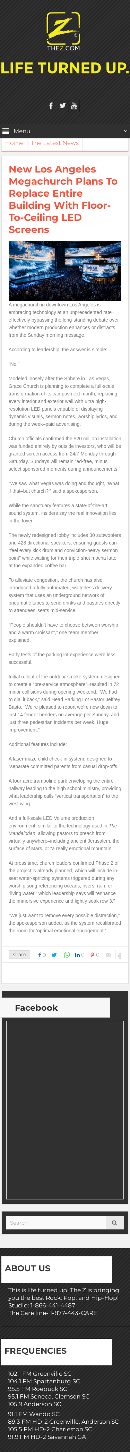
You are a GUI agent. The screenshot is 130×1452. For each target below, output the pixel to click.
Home (14, 142)
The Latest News (55, 142)
